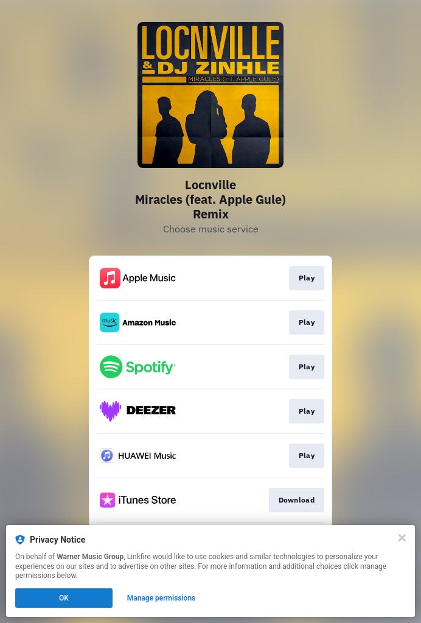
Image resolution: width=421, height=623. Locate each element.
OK (64, 598)
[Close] (402, 538)
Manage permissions (161, 598)
